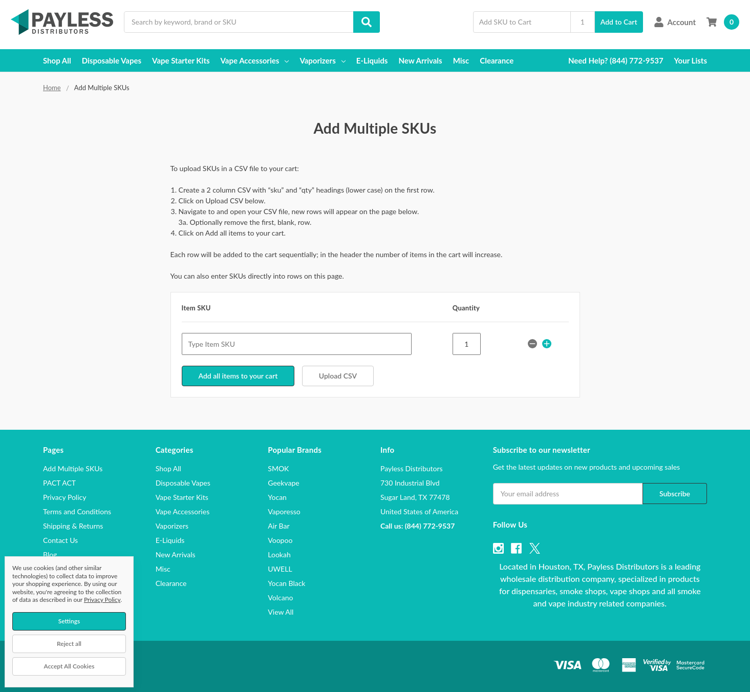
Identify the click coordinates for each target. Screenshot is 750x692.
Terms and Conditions (77, 511)
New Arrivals (420, 60)
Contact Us (60, 539)
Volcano (280, 597)
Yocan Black (286, 582)
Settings (69, 621)
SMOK (278, 468)
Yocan (277, 496)
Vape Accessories (255, 60)
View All (280, 611)
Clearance (496, 60)
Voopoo (280, 539)
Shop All (57, 60)
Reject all (69, 643)
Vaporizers (322, 60)
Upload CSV (338, 375)
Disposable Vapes (111, 60)
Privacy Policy (64, 496)
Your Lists (690, 60)
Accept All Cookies (69, 666)
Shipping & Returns (73, 525)
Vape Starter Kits (180, 60)
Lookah (279, 554)
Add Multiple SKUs (72, 468)
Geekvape (283, 482)
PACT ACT (59, 482)
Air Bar (278, 525)
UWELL (280, 568)
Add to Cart (619, 21)
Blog (50, 554)
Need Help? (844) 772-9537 (615, 60)
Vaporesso (284, 511)
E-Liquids (372, 60)
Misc (461, 60)
